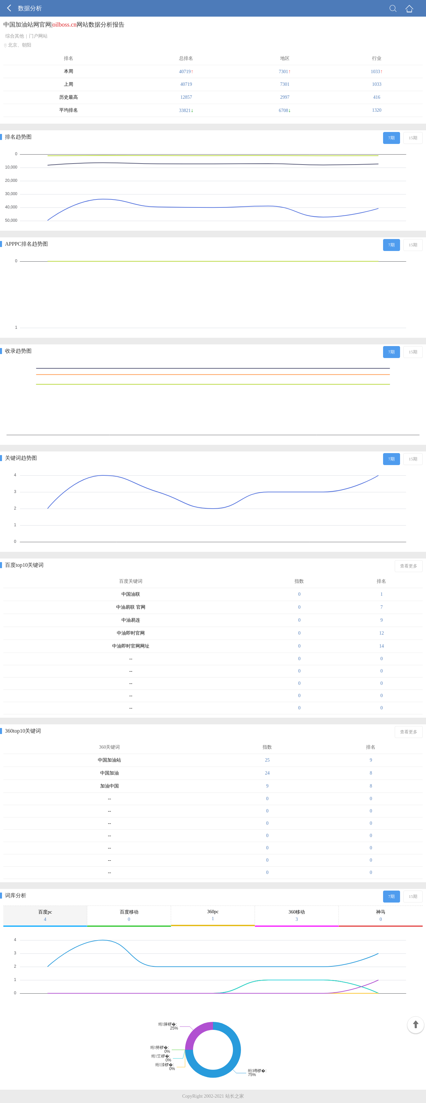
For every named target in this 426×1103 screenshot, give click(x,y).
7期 (391, 137)
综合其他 (14, 36)
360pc (213, 915)
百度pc (45, 916)
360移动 (296, 916)
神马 (381, 916)
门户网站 (38, 36)
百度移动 (129, 916)
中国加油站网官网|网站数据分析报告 (63, 24)
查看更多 (408, 565)
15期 (413, 137)
